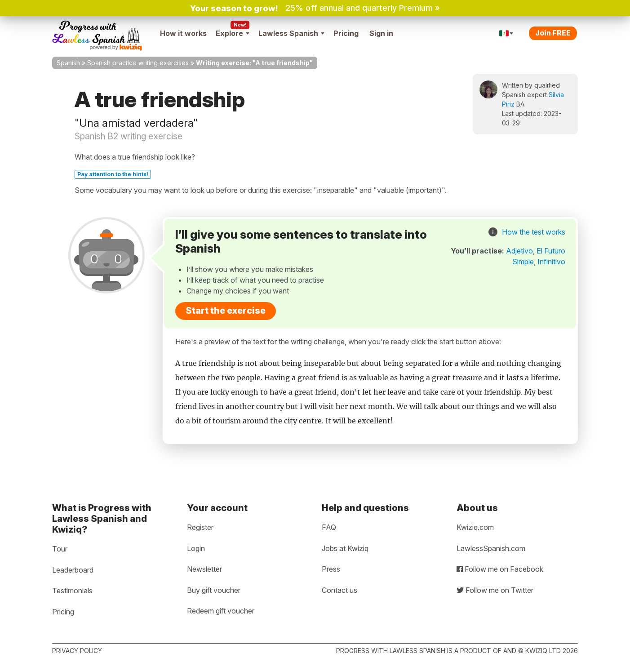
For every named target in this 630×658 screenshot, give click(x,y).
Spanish (68, 63)
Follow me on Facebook (500, 569)
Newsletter (204, 569)
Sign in (381, 33)
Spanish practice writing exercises (138, 63)
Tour (59, 548)
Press (331, 569)
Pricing (346, 33)
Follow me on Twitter (495, 590)
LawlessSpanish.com (491, 548)
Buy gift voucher (213, 590)
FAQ (329, 527)
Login (196, 548)
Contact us (339, 590)
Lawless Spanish (291, 33)
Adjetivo (519, 250)
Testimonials (72, 590)
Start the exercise (226, 310)
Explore (232, 33)
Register (200, 527)
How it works (183, 33)
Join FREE (553, 32)
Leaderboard (72, 569)
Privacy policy (77, 650)
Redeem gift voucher (220, 610)
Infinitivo (551, 261)
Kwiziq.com (475, 527)
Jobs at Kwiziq (345, 548)
